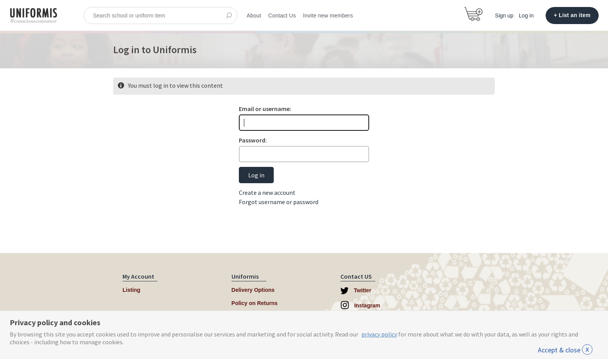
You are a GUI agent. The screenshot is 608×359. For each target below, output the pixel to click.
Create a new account (267, 192)
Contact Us (282, 15)
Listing (131, 290)
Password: (253, 140)
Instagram (360, 305)
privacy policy (379, 334)
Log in (526, 15)
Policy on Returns (254, 303)
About (254, 15)
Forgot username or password (278, 202)
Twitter (355, 290)
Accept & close (565, 350)
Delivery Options (253, 290)
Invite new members (328, 15)
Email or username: (265, 109)
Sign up (504, 15)
